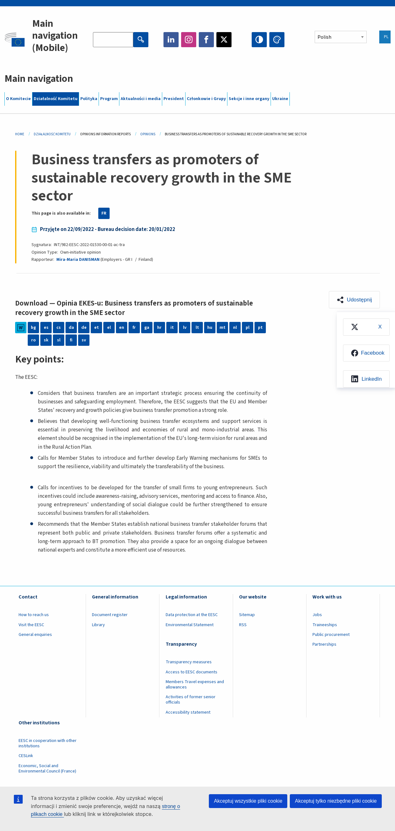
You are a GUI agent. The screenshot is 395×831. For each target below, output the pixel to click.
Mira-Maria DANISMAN (78, 259)
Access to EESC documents (191, 672)
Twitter (224, 39)
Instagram (188, 39)
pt (260, 327)
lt (197, 327)
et (96, 327)
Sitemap (247, 615)
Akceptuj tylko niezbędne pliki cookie (336, 801)
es (46, 327)
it (172, 327)
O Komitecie (18, 99)
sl (58, 340)
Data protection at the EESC (192, 615)
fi (71, 340)
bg (33, 327)
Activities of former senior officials (190, 699)
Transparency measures (189, 662)
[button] (354, 299)
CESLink (26, 756)
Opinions (147, 134)
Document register (110, 615)
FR (103, 213)
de (84, 327)
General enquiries (35, 635)
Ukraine (280, 99)
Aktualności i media (141, 99)
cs (58, 327)
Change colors (276, 39)
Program (109, 99)
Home (19, 134)
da (71, 327)
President (173, 99)
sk (46, 340)
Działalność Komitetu (55, 99)
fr (134, 327)
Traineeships (324, 625)
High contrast (259, 39)
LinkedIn (171, 39)
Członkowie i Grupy (206, 99)
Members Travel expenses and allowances (195, 684)
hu (209, 327)
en (121, 327)
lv (184, 327)
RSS (243, 625)
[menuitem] (366, 327)
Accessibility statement (188, 712)
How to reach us (34, 615)
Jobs (317, 615)
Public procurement (331, 635)
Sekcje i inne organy (249, 99)
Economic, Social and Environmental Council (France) (48, 768)
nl (235, 327)
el (109, 327)
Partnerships (324, 644)
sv (84, 340)
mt (223, 327)
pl (247, 327)
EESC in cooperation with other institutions (48, 743)
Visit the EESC (31, 625)
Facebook (206, 39)
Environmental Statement (190, 625)
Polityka (88, 99)
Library (98, 625)
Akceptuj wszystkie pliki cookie (248, 801)
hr (159, 327)
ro (33, 340)
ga (146, 327)
